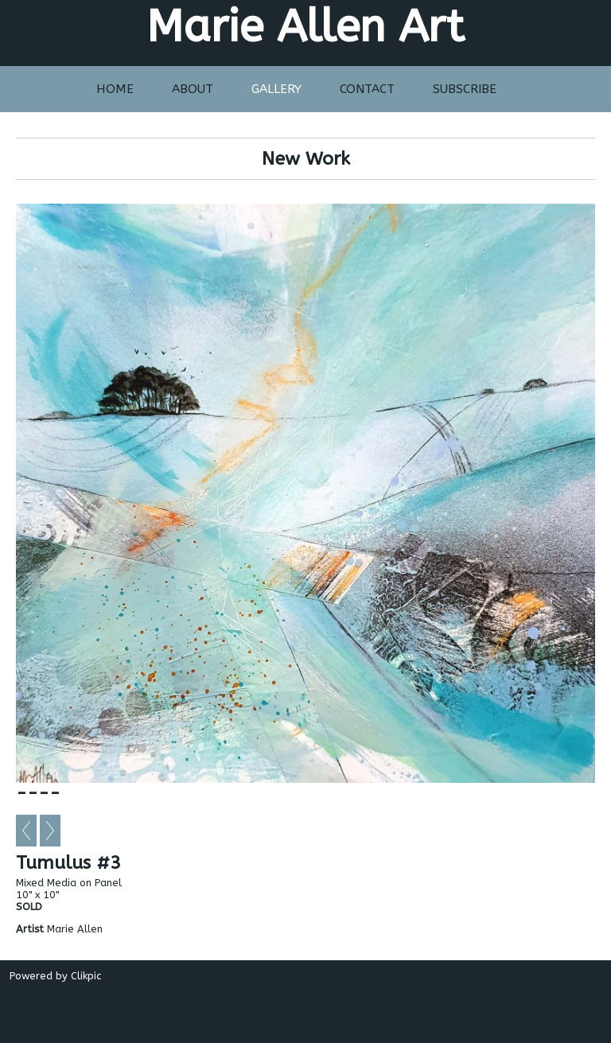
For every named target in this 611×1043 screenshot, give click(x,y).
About (192, 89)
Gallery (276, 89)
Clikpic (86, 976)
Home (115, 89)
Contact (367, 89)
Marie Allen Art (305, 26)
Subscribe (464, 89)
